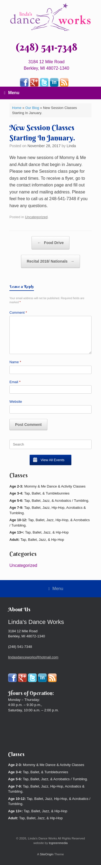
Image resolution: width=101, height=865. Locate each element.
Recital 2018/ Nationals (50, 261)
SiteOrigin (47, 854)
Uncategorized (36, 217)
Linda (71, 146)
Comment (18, 312)
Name (15, 362)
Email (14, 382)
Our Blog (32, 108)
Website (15, 402)
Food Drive (50, 243)
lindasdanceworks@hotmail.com (33, 657)
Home (17, 108)
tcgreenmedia (58, 843)
